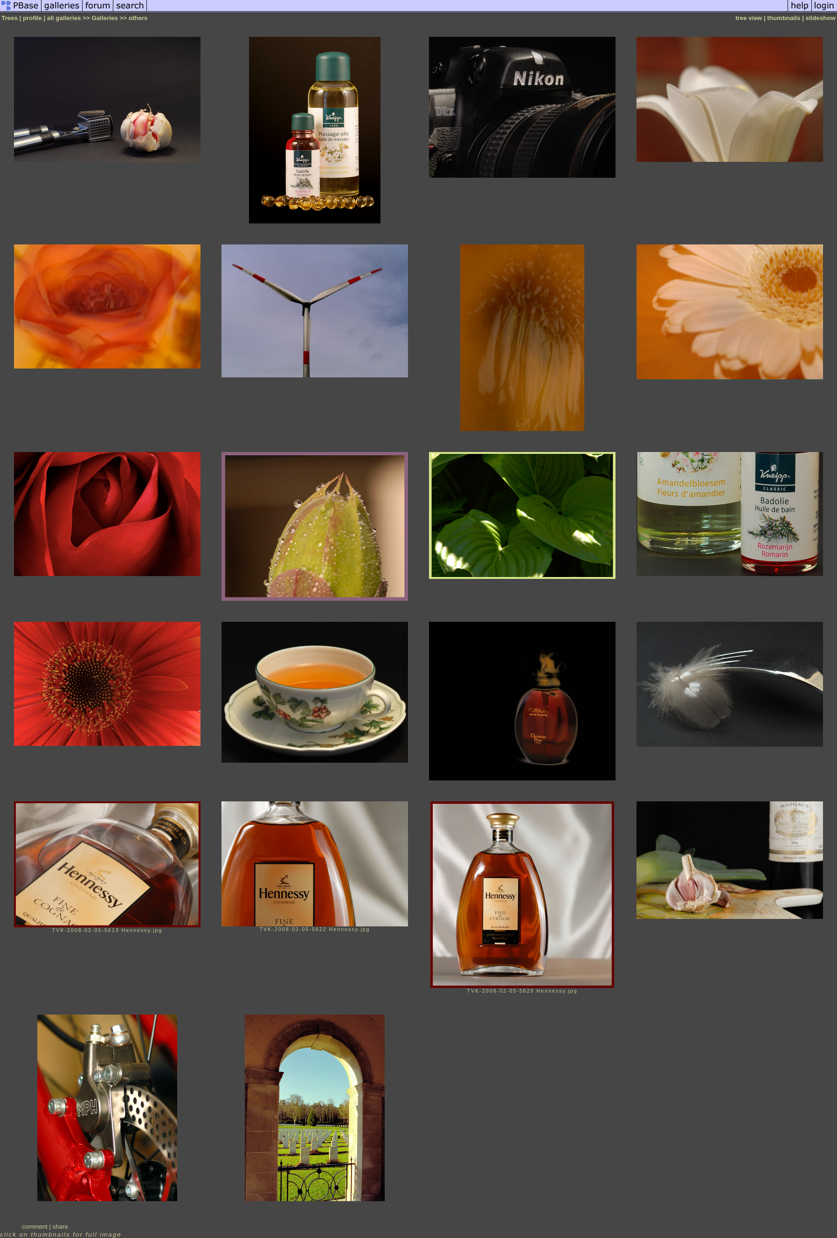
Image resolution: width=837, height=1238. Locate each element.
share (60, 1226)
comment (35, 1226)
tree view (748, 17)
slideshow (821, 17)
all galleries (64, 17)
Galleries (104, 17)
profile (32, 17)
